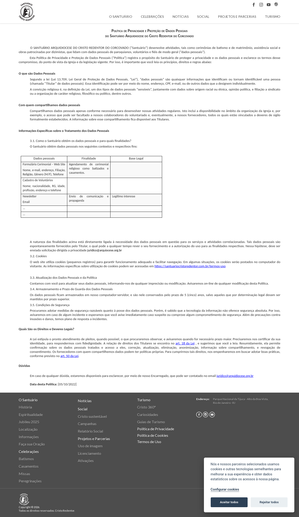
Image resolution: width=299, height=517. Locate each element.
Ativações (86, 460)
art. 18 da (183, 343)
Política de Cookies (152, 435)
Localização (28, 429)
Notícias (181, 16)
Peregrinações (30, 481)
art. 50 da (68, 356)
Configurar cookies (225, 490)
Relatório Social (90, 431)
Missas (24, 473)
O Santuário (120, 16)
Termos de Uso (149, 441)
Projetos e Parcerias (237, 16)
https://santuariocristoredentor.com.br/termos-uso (189, 266)
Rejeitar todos (269, 502)
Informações (29, 436)
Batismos (26, 458)
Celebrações (152, 16)
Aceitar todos (229, 502)
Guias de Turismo (151, 421)
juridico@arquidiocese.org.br (235, 376)
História (25, 407)
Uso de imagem (90, 446)
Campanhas (87, 423)
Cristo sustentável (92, 416)
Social (203, 16)
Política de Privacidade (155, 429)
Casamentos (29, 466)
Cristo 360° (146, 407)
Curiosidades (147, 414)
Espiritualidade (31, 414)
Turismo (272, 16)
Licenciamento (89, 453)
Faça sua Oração (32, 444)
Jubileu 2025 (29, 421)
